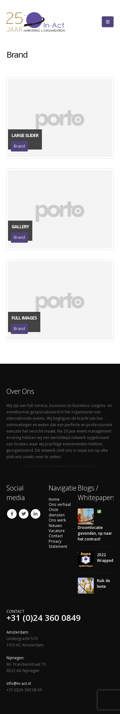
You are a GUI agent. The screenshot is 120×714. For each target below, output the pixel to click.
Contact (56, 535)
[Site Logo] (44, 21)
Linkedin (35, 514)
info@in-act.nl (18, 683)
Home (54, 499)
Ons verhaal (60, 504)
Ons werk (57, 520)
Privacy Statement (58, 544)
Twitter (23, 514)
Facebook (12, 514)
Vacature (57, 530)
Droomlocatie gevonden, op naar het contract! (95, 526)
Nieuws (55, 525)
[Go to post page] (86, 515)
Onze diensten (57, 512)
